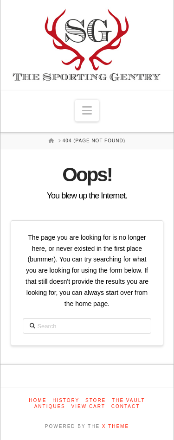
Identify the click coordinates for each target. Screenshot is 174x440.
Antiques (49, 406)
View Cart (88, 406)
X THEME (115, 426)
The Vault (128, 400)
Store (95, 400)
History (65, 400)
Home (37, 400)
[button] (87, 110)
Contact (125, 406)
